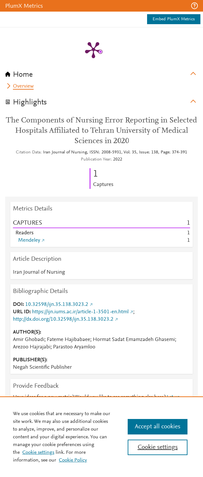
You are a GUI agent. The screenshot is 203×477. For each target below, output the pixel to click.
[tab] (101, 72)
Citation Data (28, 152)
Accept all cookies (157, 426)
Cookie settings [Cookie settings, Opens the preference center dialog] (158, 447)
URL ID (21, 312)
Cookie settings (38, 452)
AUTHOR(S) (26, 332)
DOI (18, 304)
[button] (194, 6)
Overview (23, 86)
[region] (101, 436)
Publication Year (96, 159)
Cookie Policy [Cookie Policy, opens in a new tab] (73, 460)
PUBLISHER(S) (29, 360)
